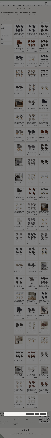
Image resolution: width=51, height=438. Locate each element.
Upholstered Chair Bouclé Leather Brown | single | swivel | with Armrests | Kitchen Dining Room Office (44, 332)
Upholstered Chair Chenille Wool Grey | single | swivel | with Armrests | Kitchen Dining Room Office (19, 198)
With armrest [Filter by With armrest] (22, 21)
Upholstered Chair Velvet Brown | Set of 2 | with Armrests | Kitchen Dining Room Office (44, 139)
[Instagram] (26, 431)
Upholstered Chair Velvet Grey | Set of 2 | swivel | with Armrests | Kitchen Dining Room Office (19, 65)
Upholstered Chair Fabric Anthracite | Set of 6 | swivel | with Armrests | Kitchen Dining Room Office (32, 243)
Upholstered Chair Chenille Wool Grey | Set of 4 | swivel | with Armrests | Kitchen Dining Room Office (18, 287)
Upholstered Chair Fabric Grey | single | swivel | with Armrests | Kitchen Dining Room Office (18, 169)
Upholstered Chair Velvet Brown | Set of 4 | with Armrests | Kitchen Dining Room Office (31, 198)
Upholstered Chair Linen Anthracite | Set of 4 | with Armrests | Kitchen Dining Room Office (44, 154)
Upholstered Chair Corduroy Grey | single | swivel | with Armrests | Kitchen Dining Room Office (19, 110)
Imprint (14, 422)
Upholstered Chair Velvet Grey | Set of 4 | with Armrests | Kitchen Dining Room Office (44, 302)
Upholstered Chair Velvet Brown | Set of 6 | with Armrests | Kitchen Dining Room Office (31, 50)
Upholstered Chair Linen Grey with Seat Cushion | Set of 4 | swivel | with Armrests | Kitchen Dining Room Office (31, 95)
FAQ (26, 422)
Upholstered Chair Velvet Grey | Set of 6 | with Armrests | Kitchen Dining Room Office (44, 65)
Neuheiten (14, 427)
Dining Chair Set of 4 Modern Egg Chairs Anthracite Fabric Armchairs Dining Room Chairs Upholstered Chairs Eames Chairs (32, 258)
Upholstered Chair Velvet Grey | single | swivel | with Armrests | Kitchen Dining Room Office (43, 110)
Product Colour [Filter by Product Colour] (9, 21)
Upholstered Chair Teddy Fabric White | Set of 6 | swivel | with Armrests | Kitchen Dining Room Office (43, 347)
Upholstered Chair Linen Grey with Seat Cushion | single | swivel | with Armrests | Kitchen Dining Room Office (19, 154)
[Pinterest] (24, 431)
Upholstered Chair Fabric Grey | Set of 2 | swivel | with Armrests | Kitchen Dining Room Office (44, 362)
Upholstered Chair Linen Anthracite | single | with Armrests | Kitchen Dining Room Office (19, 184)
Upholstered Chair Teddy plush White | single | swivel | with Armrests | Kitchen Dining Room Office (31, 302)
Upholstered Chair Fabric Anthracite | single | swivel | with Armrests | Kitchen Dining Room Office (44, 317)
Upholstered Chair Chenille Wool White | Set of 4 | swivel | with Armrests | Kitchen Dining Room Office (18, 406)
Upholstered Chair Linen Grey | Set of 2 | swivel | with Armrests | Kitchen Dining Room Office (31, 110)
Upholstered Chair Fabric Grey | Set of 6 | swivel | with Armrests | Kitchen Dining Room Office (32, 213)
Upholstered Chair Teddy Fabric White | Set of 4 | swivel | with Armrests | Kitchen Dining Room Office (18, 391)
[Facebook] (22, 431)
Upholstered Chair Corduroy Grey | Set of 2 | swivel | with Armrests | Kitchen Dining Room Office (19, 95)
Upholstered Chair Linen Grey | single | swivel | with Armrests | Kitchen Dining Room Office (31, 287)
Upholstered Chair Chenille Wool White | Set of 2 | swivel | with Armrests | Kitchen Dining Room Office (31, 376)
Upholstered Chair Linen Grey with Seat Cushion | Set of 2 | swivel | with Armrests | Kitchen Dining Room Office (19, 139)
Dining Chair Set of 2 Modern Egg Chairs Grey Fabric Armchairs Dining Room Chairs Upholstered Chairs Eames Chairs (31, 154)
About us (14, 417)
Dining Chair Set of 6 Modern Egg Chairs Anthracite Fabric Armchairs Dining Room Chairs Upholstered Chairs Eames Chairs (44, 287)
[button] (11, 26)
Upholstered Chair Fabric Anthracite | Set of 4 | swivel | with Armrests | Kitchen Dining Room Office (19, 258)
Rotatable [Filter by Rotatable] (16, 21)
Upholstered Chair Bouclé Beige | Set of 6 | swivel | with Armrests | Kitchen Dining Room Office (31, 184)
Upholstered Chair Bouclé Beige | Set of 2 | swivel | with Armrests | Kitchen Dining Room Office (44, 95)
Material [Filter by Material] (3, 21)
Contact (27, 417)
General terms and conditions (16, 419)
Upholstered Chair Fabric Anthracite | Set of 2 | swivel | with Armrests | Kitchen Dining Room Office (32, 273)
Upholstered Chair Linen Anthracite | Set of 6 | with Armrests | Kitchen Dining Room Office (44, 50)
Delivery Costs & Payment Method (30, 418)
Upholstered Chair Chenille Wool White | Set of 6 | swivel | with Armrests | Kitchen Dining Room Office (31, 406)
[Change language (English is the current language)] (45, 4)
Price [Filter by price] (33, 21)
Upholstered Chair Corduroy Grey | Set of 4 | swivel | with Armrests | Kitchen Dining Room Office (44, 35)
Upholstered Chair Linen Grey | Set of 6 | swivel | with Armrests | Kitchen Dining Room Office (31, 169)
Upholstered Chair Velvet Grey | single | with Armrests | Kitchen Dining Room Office (18, 317)
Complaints (27, 419)
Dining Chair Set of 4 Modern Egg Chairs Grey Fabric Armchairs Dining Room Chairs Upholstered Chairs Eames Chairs (44, 273)
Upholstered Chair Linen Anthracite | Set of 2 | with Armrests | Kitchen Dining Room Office (44, 169)
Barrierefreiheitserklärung (16, 423)
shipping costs (22, 435)
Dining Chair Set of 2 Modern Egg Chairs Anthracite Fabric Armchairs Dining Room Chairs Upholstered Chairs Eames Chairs (32, 317)
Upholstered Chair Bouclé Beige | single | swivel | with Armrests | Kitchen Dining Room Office (44, 213)
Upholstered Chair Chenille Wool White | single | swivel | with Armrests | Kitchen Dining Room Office (18, 228)
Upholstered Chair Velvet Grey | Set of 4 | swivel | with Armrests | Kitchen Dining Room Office (32, 35)
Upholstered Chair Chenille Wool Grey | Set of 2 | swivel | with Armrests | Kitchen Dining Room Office (18, 332)
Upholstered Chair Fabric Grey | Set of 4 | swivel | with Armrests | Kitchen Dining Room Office (44, 243)
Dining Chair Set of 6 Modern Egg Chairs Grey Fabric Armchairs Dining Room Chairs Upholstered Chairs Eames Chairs (31, 228)
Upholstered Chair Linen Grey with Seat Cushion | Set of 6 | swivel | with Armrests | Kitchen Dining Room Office (19, 80)
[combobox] (24, 4)
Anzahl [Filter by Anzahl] (28, 21)
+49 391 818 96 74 (3, 419)
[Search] (40, 4)
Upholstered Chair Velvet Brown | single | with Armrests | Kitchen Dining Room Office (18, 50)
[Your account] (48, 4)
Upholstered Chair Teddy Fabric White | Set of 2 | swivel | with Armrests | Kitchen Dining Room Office (31, 347)
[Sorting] (45, 24)
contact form (4, 425)
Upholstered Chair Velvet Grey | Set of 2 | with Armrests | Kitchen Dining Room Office (32, 139)
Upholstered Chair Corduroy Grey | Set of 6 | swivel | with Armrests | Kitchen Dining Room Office (44, 80)
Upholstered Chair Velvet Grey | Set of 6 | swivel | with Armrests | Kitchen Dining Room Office (19, 35)
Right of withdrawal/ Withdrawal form (30, 423)
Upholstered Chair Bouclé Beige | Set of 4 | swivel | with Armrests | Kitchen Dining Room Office (31, 332)
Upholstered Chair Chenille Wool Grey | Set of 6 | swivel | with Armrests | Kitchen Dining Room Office (18, 362)
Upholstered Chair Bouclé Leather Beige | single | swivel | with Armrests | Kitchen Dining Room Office (19, 347)
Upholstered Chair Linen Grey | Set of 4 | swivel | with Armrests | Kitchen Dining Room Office (19, 243)
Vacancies (14, 418)
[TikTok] (28, 431)
